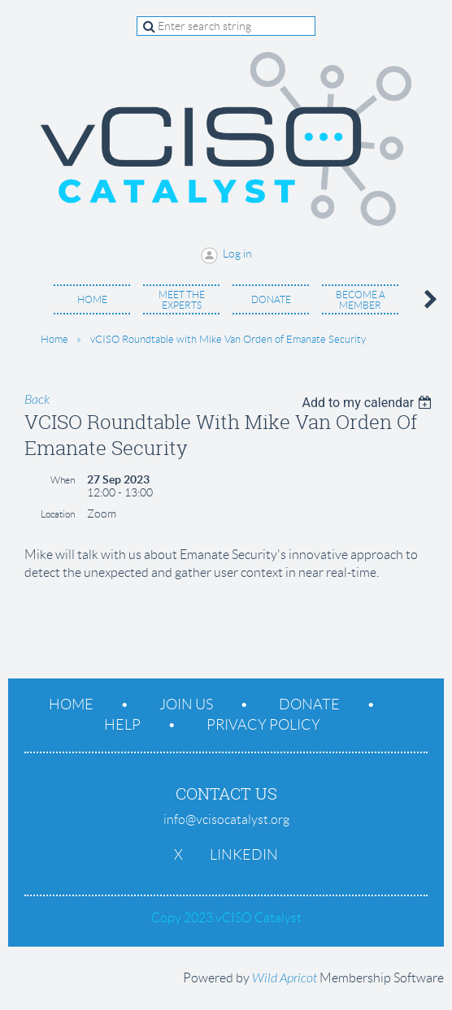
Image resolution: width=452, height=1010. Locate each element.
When (62, 480)
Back (37, 399)
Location (58, 514)
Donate (309, 704)
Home (54, 339)
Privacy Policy (263, 725)
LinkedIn (244, 855)
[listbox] (369, 402)
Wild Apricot (284, 978)
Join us (186, 704)
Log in (237, 253)
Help (122, 725)
